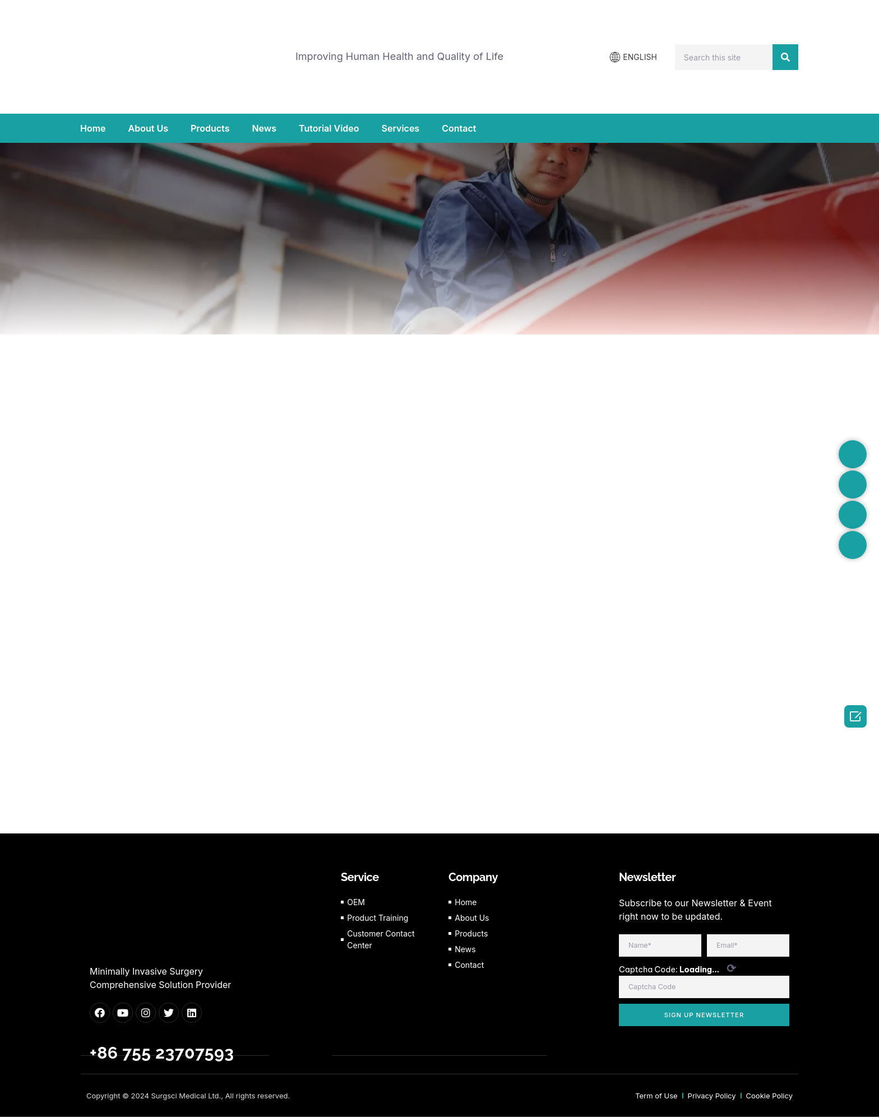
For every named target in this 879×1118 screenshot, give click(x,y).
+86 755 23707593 (162, 1054)
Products (210, 128)
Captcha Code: (677, 970)
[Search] (785, 57)
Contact (459, 128)
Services (401, 128)
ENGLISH (639, 57)
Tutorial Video (329, 128)
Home (93, 128)
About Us (148, 128)
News (264, 128)
